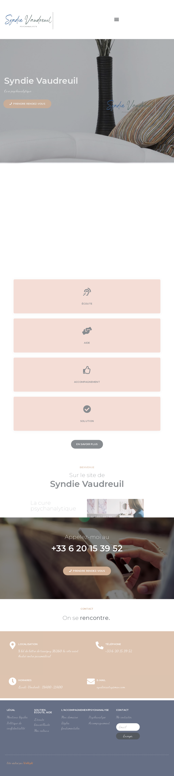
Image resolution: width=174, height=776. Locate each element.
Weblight (28, 763)
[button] (116, 19)
